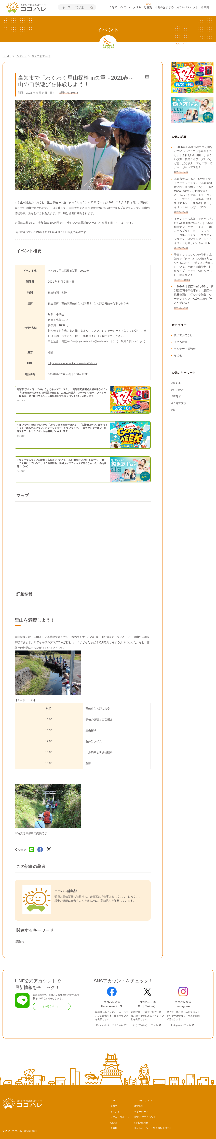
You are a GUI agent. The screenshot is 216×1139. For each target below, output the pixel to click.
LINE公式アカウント (145, 1117)
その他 (178, 355)
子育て (113, 7)
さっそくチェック (51, 1006)
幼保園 (205, 7)
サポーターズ (141, 1111)
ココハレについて (143, 1100)
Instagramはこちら (181, 1025)
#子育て (176, 396)
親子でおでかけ (183, 335)
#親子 (174, 410)
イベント (125, 7)
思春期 (148, 7)
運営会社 (138, 1106)
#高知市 (19, 941)
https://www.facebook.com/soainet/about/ (72, 363)
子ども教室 (180, 341)
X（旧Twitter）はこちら (145, 1025)
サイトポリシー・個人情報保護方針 (153, 1128)
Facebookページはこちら (109, 1025)
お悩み (137, 7)
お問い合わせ (141, 1122)
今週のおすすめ (164, 7)
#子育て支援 (178, 403)
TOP (112, 1100)
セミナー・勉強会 (185, 348)
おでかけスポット (187, 7)
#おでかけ (177, 389)
